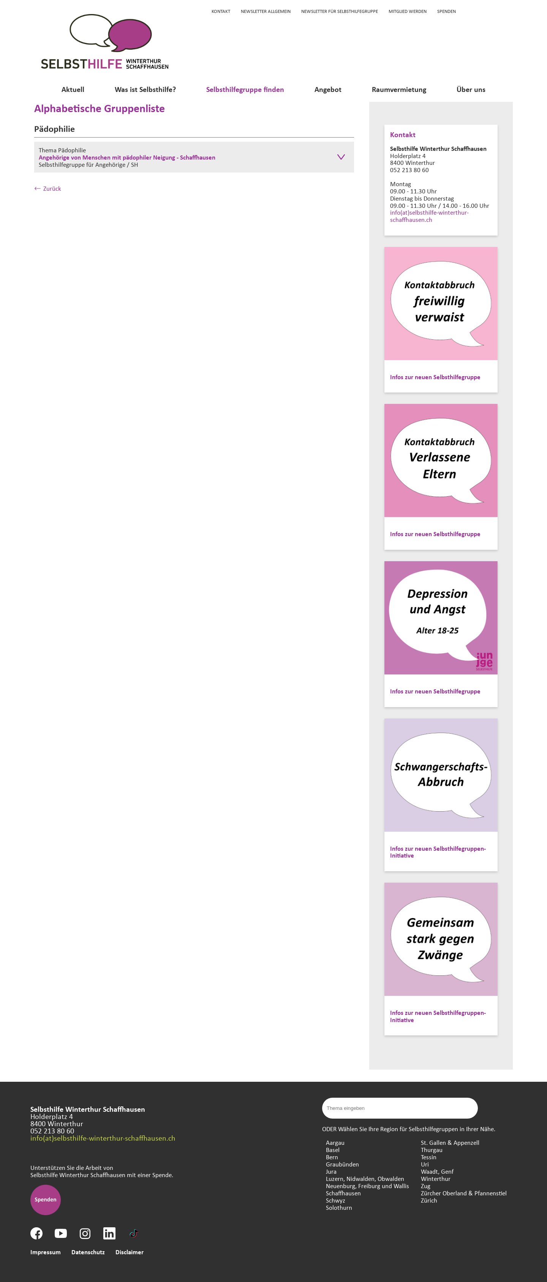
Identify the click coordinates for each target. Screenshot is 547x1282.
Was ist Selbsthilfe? (145, 89)
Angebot (328, 89)
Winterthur (436, 1178)
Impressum (45, 1251)
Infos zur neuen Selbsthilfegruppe (435, 376)
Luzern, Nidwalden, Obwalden (365, 1178)
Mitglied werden (408, 11)
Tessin (428, 1156)
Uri (425, 1164)
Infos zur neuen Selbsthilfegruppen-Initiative (438, 852)
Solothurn (339, 1207)
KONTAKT (221, 11)
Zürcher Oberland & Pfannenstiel (464, 1193)
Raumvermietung (399, 89)
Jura (331, 1171)
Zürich (429, 1200)
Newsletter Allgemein (266, 11)
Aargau (335, 1142)
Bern (332, 1156)
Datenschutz (88, 1251)
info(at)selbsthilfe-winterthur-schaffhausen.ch (429, 216)
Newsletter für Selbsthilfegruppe (339, 11)
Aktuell (73, 89)
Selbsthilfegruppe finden (245, 89)
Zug (425, 1185)
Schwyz (335, 1200)
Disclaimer (129, 1251)
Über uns (471, 89)
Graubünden (342, 1164)
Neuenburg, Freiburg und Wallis (367, 1185)
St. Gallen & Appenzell (450, 1142)
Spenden (446, 11)
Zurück (47, 188)
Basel (333, 1149)
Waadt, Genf (437, 1171)
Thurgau (432, 1149)
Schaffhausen (343, 1193)
